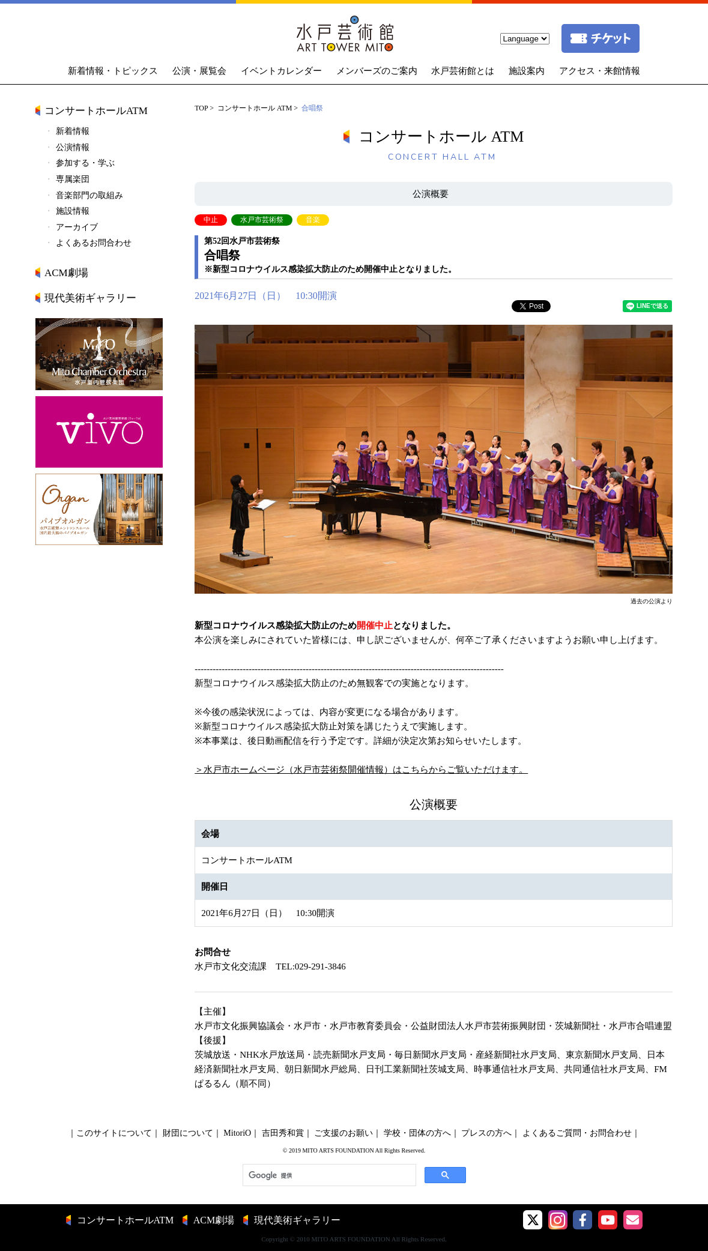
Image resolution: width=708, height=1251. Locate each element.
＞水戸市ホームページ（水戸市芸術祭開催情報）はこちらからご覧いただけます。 (361, 769)
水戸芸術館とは (462, 71)
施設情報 (72, 211)
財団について (188, 1133)
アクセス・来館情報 (599, 71)
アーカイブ (77, 227)
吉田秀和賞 (283, 1133)
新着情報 (72, 131)
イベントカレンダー (281, 71)
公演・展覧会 (199, 71)
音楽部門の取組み (89, 195)
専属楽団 (72, 179)
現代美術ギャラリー (90, 298)
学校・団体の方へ (417, 1133)
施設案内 (527, 71)
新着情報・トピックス (113, 71)
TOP (201, 108)
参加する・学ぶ (85, 162)
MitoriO (237, 1133)
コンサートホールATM (96, 110)
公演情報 (72, 147)
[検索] (328, 1175)
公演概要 (431, 194)
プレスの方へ (486, 1133)
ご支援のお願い (343, 1133)
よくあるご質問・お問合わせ (577, 1133)
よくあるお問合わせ (94, 242)
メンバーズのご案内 (376, 71)
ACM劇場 (66, 273)
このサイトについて (114, 1133)
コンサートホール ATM (254, 108)
